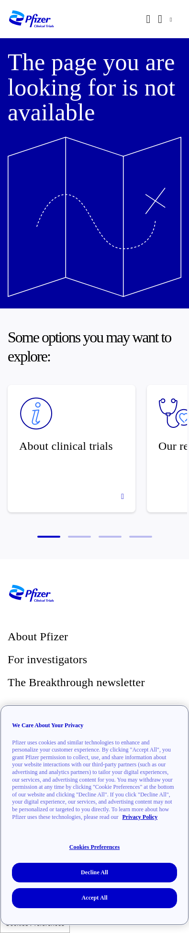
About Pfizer (38, 636)
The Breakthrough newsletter (76, 682)
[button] (48, 537)
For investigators (47, 659)
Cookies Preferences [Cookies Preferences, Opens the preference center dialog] (94, 847)
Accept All (94, 897)
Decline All (94, 872)
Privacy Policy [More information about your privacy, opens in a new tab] (140, 817)
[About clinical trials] (71, 448)
